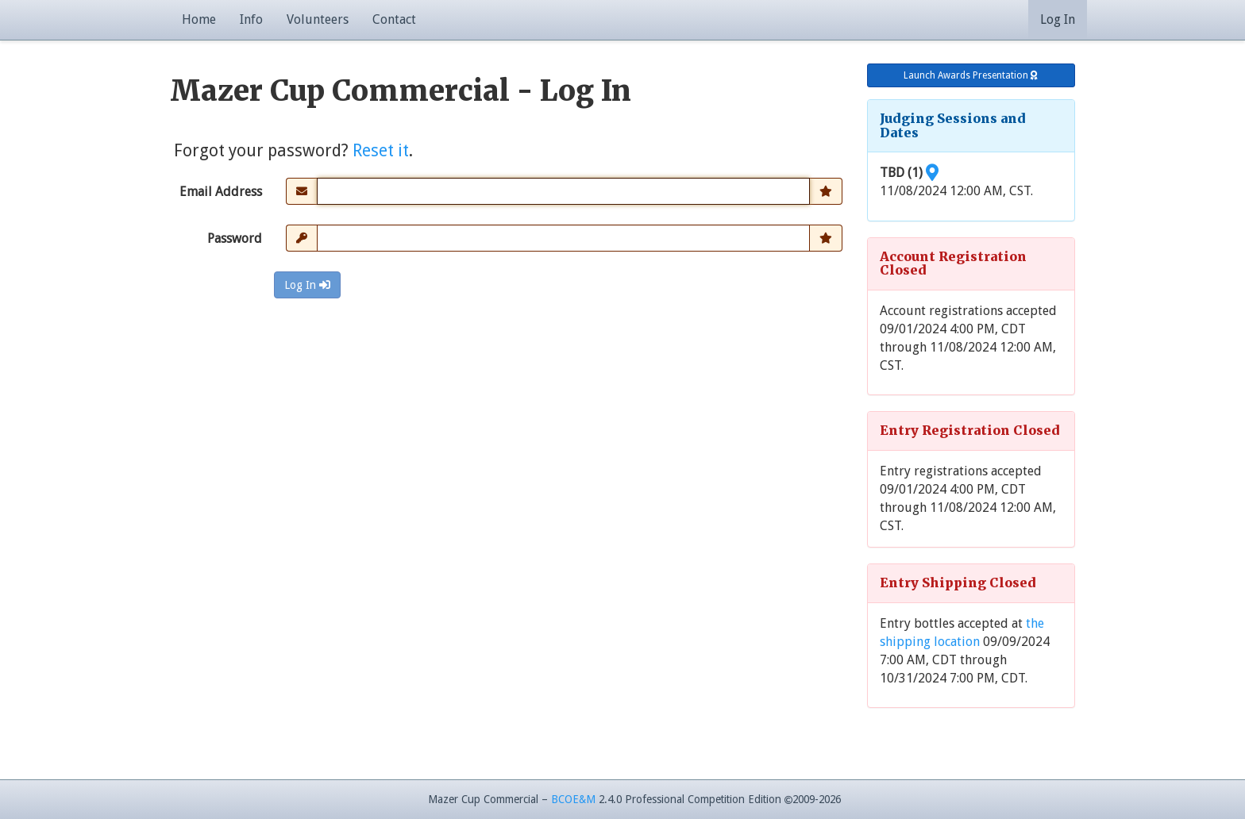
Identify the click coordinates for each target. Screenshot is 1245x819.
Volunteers (318, 19)
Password (234, 238)
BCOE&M (573, 799)
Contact (394, 19)
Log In (307, 285)
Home (199, 19)
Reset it (381, 150)
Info (251, 19)
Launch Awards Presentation (971, 75)
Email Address (220, 191)
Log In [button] (1057, 19)
